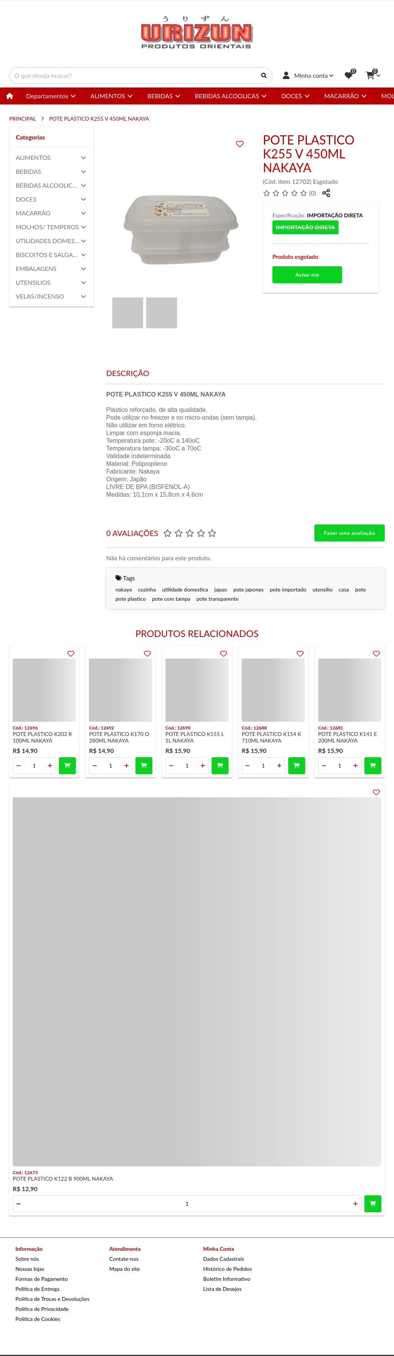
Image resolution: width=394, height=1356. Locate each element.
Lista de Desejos (222, 1288)
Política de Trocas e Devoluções (52, 1299)
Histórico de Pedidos (227, 1268)
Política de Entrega (37, 1288)
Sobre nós (27, 1258)
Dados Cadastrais (223, 1258)
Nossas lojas (29, 1268)
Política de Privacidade (41, 1309)
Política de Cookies (37, 1319)
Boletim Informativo (226, 1278)
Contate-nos (124, 1258)
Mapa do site (124, 1268)
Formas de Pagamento (41, 1278)
